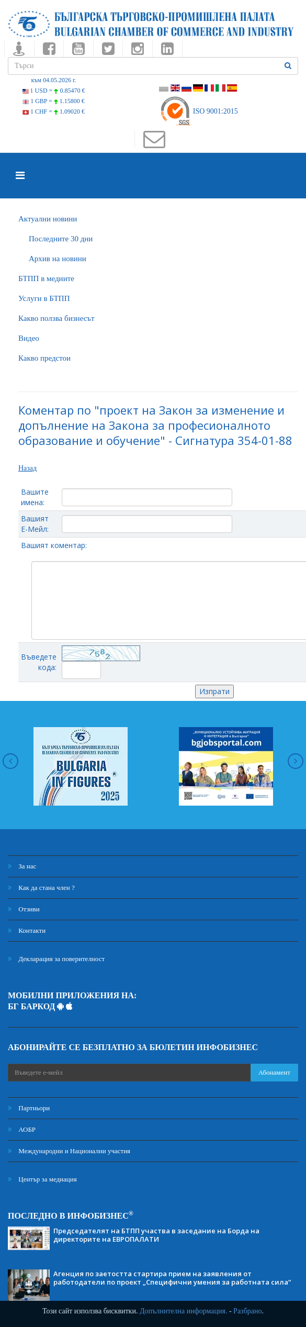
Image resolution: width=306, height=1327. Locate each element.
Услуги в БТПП (44, 298)
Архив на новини (57, 258)
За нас (22, 866)
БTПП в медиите (46, 278)
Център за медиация (42, 1179)
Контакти (27, 930)
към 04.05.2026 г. (53, 80)
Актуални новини (47, 219)
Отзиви (24, 909)
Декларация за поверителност (56, 959)
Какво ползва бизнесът (56, 318)
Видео (28, 338)
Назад (27, 468)
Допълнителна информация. (184, 1311)
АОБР (22, 1129)
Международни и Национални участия (69, 1151)
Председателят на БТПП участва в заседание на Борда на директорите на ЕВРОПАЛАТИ (156, 1235)
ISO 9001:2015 (198, 111)
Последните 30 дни (61, 239)
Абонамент (274, 1072)
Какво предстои (44, 358)
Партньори (29, 1108)
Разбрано (247, 1311)
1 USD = (53, 90)
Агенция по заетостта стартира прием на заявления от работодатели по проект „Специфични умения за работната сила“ (172, 1278)
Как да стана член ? (41, 887)
